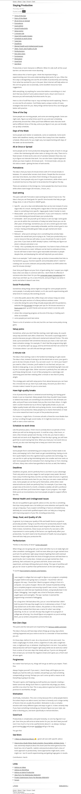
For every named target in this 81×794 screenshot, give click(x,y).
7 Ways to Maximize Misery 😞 (25, 739)
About (19, 1)
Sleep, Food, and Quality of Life (25, 49)
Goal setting (18, 26)
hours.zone (18, 308)
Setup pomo (18, 31)
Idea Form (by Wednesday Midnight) (27, 775)
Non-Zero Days (19, 54)
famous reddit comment (57, 627)
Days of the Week (20, 18)
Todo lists (17, 41)
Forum (29, 1)
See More (17, 64)
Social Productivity (21, 28)
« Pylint (15, 786)
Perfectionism (19, 51)
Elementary (21, 792)
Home (14, 1)
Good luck (18, 61)
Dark (33, 1)
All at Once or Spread (22, 21)
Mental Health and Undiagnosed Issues (28, 46)
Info (24, 11)
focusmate (28, 305)
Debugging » (63, 786)
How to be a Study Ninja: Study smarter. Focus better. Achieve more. (39, 743)
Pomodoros (18, 23)
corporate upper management (51, 275)
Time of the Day (20, 16)
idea (24, 726)
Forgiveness (18, 56)
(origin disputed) (41, 545)
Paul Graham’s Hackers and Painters (33, 570)
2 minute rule (19, 33)
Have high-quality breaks (23, 36)
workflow (38, 726)
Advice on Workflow (21, 770)
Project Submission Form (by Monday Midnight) (31, 777)
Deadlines (18, 43)
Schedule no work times (23, 38)
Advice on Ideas (20, 767)
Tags (24, 1)
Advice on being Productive (24, 772)
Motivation (18, 59)
